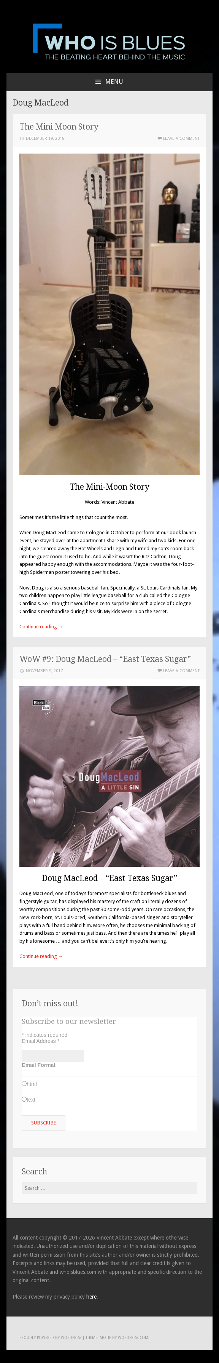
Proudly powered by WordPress (50, 1338)
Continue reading (41, 626)
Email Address (40, 1041)
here (91, 1297)
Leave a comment (181, 138)
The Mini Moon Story (58, 126)
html (31, 1084)
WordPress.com (133, 1338)
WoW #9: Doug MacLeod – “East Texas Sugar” (105, 659)
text (31, 1100)
